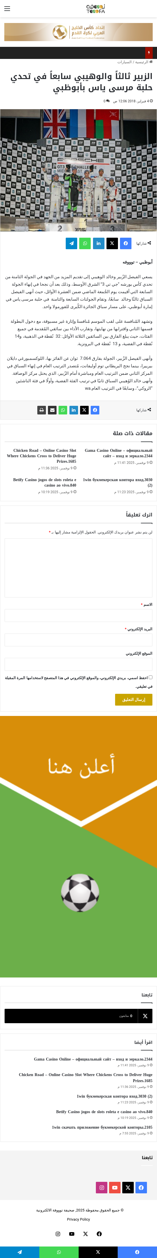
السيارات (124, 62)
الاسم (146, 604)
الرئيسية (144, 62)
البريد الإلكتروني (138, 629)
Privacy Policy (78, 1219)
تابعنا (147, 1158)
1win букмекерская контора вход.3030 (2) (117, 482)
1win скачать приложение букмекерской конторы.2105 (102, 1127)
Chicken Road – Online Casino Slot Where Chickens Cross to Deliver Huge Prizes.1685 (41, 456)
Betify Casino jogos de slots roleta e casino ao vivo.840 (44, 482)
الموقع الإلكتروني (139, 653)
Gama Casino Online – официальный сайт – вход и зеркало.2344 (118, 453)
